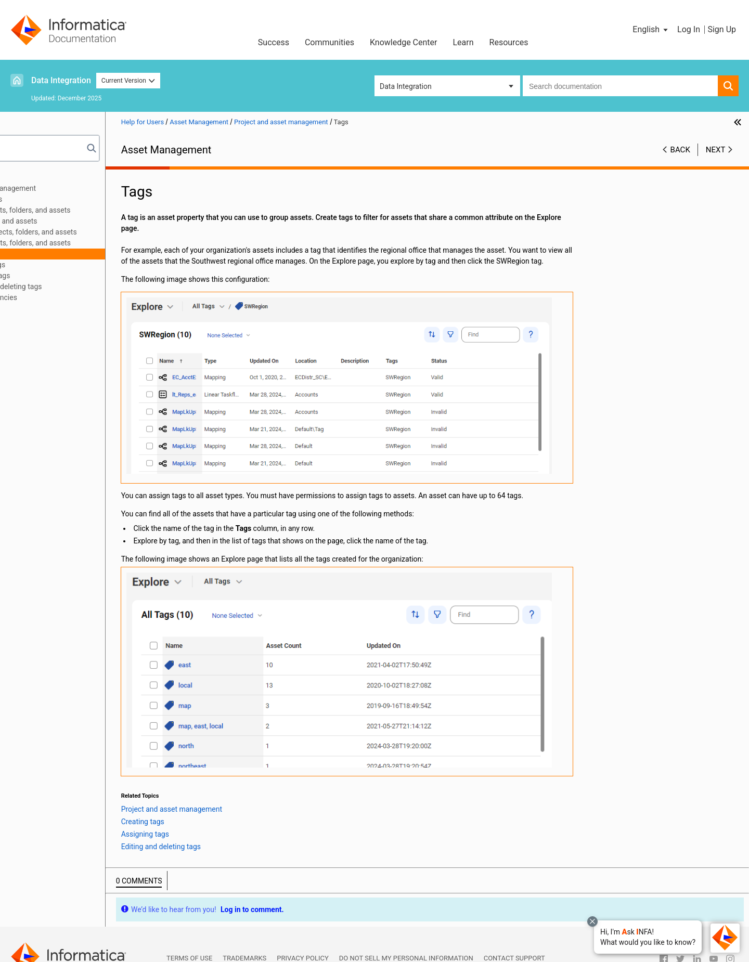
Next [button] (716, 149)
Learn (463, 42)
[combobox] (620, 85)
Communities (329, 42)
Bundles (30, 341)
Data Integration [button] (406, 86)
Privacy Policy (302, 926)
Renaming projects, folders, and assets (95, 232)
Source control (40, 319)
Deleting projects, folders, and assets (92, 243)
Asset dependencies (65, 297)
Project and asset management (67, 188)
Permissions (53, 308)
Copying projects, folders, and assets (92, 210)
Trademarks (244, 926)
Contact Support (514, 926)
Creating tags (65, 265)
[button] (648, 937)
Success (273, 42)
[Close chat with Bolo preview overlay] (592, 921)
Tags (40, 254)
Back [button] (680, 149)
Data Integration (61, 80)
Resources (508, 42)
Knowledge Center (403, 42)
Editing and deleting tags (83, 286)
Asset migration (42, 330)
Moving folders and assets (76, 221)
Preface (29, 177)
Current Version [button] (128, 80)
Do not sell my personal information (406, 926)
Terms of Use (189, 926)
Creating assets (58, 199)
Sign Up (721, 29)
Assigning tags (68, 275)
